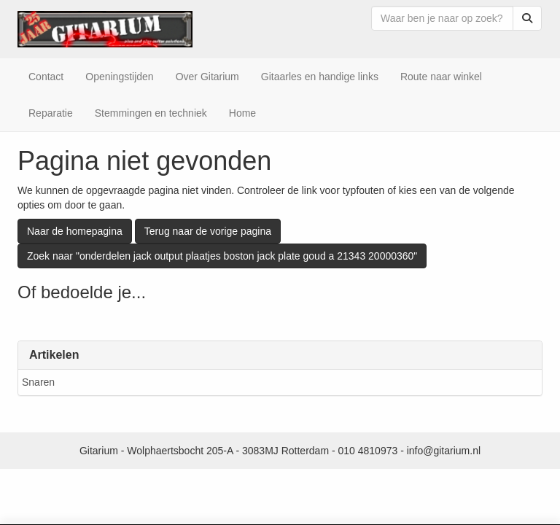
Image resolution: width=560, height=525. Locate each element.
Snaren (38, 382)
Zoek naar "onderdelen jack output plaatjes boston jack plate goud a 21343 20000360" (222, 256)
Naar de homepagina (74, 231)
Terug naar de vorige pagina (207, 231)
